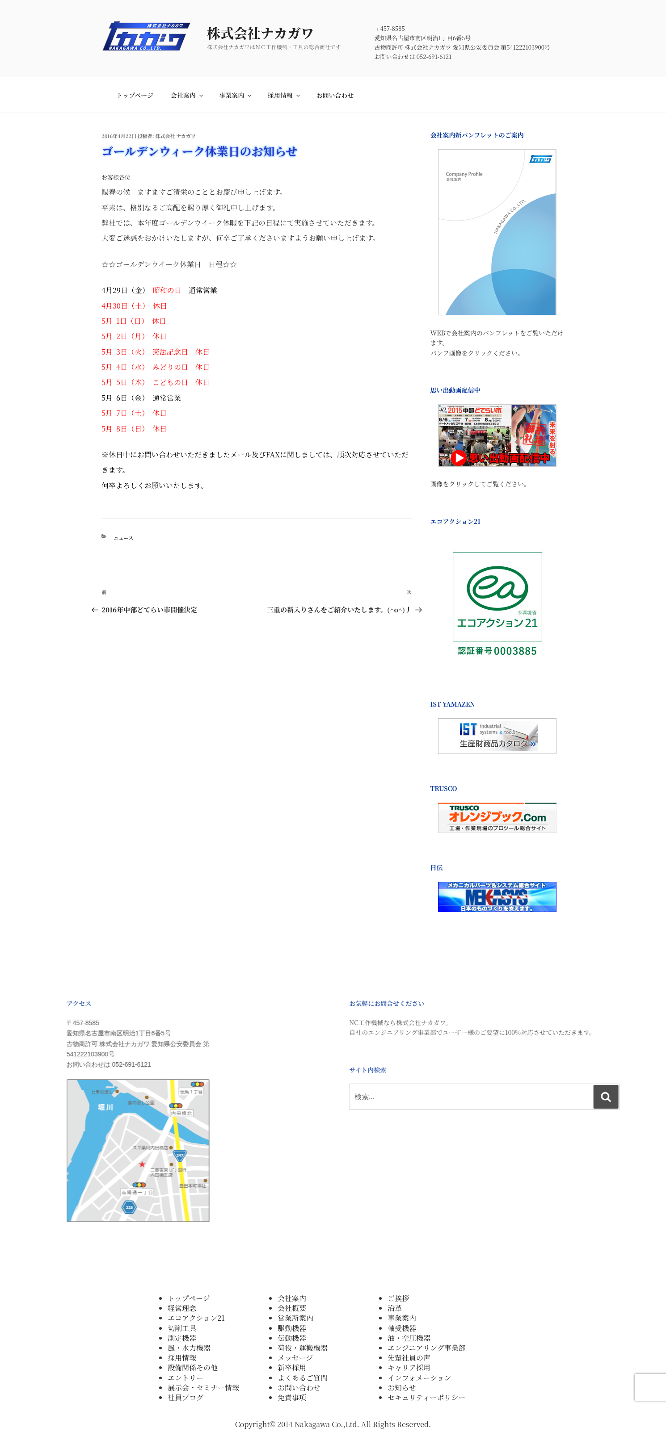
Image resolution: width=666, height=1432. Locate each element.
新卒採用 (292, 1367)
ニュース (123, 537)
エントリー (185, 1378)
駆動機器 (292, 1328)
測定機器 (182, 1338)
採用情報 (284, 95)
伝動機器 (292, 1338)
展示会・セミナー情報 (203, 1387)
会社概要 (292, 1308)
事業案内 (236, 95)
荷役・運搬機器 (303, 1348)
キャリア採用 (409, 1367)
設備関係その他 (193, 1367)
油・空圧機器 (409, 1338)
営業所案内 (295, 1318)
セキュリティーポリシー (426, 1397)
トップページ (134, 95)
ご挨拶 (398, 1298)
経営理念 (182, 1308)
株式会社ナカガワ (272, 32)
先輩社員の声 (409, 1357)
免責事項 (292, 1397)
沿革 (395, 1308)
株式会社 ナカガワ (175, 135)
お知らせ (402, 1387)
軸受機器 (402, 1328)
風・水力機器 (189, 1348)
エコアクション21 (196, 1318)
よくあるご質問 (303, 1378)
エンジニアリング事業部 (427, 1348)
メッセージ (295, 1357)
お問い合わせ (335, 95)
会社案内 (187, 95)
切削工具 (182, 1328)
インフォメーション (419, 1378)
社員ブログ (185, 1397)
